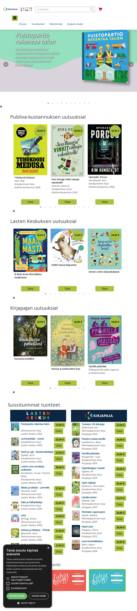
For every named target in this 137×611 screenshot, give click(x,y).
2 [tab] (45, 207)
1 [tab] (40, 207)
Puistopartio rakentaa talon (35, 424)
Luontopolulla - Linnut (32, 438)
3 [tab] (50, 207)
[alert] (27, 576)
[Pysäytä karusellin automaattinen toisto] (14, 211)
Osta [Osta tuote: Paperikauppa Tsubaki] (119, 475)
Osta (30, 202)
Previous (9, 163)
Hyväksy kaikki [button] (16, 596)
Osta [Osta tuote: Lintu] (58, 522)
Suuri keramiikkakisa (92, 541)
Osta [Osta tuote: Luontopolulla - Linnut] (58, 445)
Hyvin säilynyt (89, 482)
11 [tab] (89, 207)
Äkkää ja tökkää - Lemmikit (35, 487)
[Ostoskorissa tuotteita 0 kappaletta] (100, 9)
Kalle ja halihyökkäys (31, 502)
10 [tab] (84, 207)
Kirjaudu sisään (75, 24)
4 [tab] (55, 207)
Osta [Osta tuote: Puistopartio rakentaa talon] (58, 431)
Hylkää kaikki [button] (39, 596)
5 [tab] (60, 207)
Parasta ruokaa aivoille (93, 438)
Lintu (23, 515)
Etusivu (23, 24)
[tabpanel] (30, 164)
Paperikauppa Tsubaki (93, 468)
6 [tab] (64, 207)
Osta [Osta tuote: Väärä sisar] (119, 533)
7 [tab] (69, 207)
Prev (5, 64)
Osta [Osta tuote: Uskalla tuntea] (119, 504)
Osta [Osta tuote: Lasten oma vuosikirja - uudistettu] (58, 473)
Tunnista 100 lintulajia (93, 424)
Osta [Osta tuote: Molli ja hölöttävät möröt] (58, 551)
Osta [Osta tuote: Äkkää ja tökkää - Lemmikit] (58, 494)
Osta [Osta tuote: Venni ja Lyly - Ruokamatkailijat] (58, 459)
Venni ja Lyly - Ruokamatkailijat (37, 451)
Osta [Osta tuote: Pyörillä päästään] (119, 460)
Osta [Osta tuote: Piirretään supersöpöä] (119, 519)
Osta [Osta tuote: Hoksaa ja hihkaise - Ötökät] (58, 537)
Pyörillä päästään (91, 453)
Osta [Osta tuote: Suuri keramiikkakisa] (119, 548)
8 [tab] (74, 207)
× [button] (48, 548)
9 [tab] (79, 207)
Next (131, 64)
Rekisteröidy (55, 24)
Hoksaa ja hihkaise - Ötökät (35, 530)
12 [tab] (94, 207)
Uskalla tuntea (89, 497)
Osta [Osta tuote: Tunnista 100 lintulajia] (119, 431)
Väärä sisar (87, 526)
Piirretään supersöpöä (93, 512)
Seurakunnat (38, 24)
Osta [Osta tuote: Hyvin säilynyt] (119, 489)
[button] (92, 9)
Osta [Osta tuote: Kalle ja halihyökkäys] (58, 509)
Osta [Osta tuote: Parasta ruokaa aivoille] (119, 446)
